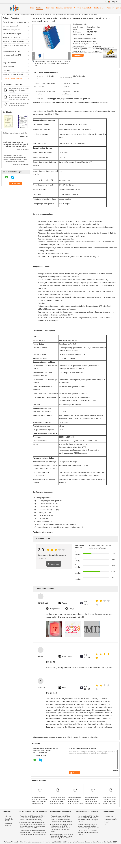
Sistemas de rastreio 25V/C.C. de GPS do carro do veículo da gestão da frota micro (109, 800)
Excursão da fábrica (64, 8)
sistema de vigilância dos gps (68, 737)
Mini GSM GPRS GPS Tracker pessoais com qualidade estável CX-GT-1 (88, 832)
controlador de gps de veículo (12, 51)
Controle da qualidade (83, 8)
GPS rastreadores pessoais (11, 30)
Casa (32, 8)
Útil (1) (71, 609)
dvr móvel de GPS (8, 67)
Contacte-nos (99, 8)
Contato (79, 55)
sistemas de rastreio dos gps (49, 737)
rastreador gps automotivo (11, 26)
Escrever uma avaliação (53, 565)
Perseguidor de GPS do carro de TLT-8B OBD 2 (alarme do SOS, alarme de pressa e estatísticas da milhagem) (32, 817)
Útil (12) (52, 662)
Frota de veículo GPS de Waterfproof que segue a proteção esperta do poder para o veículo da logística (75, 801)
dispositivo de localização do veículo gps (14, 46)
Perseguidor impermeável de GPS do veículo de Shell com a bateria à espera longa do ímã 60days (62, 836)
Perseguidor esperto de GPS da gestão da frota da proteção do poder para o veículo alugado (57, 800)
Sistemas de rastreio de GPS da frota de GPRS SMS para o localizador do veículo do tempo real (52, 63)
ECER (115, 842)
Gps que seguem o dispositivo (88, 737)
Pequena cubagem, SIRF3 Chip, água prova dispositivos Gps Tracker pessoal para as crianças (88, 826)
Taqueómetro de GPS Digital (12, 34)
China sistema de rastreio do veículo (31, 842)
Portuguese (115, 2)
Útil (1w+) (53, 693)
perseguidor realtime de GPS (12, 55)
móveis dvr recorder (9, 59)
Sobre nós (50, 8)
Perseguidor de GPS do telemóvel (13, 41)
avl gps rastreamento (9, 63)
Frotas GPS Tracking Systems (24, 14)
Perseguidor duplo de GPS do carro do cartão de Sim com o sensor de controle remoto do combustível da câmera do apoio (61, 818)
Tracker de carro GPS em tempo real (14, 22)
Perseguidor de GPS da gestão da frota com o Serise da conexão (19, 90)
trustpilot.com (55, 609)
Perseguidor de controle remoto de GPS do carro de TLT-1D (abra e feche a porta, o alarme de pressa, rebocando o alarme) (33, 832)
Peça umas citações (110, 819)
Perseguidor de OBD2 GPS (11, 37)
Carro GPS (6, 70)
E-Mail (106, 822)
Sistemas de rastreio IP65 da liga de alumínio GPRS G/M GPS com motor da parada (40, 800)
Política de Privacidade (11, 842)
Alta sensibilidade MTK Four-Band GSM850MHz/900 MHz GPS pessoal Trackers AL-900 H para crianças (88, 818)
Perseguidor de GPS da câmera (13, 74)
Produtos (39, 8)
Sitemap (107, 825)
